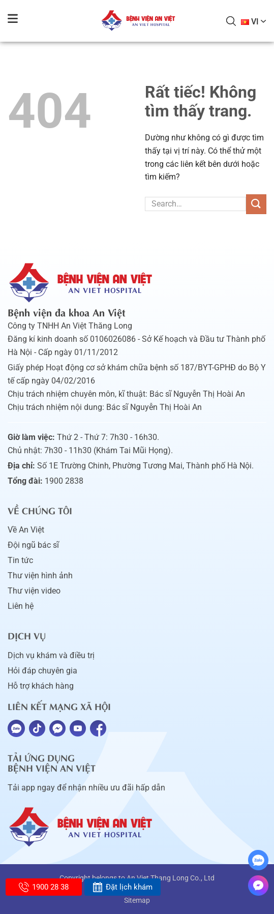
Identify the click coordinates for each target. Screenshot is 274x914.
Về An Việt (26, 530)
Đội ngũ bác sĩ (33, 545)
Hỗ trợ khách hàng (41, 686)
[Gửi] (256, 204)
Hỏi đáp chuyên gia (42, 670)
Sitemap (137, 900)
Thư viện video (34, 591)
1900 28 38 (43, 887)
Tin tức (20, 560)
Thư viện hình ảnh (40, 575)
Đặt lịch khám (122, 887)
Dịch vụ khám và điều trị (51, 655)
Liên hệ (21, 606)
